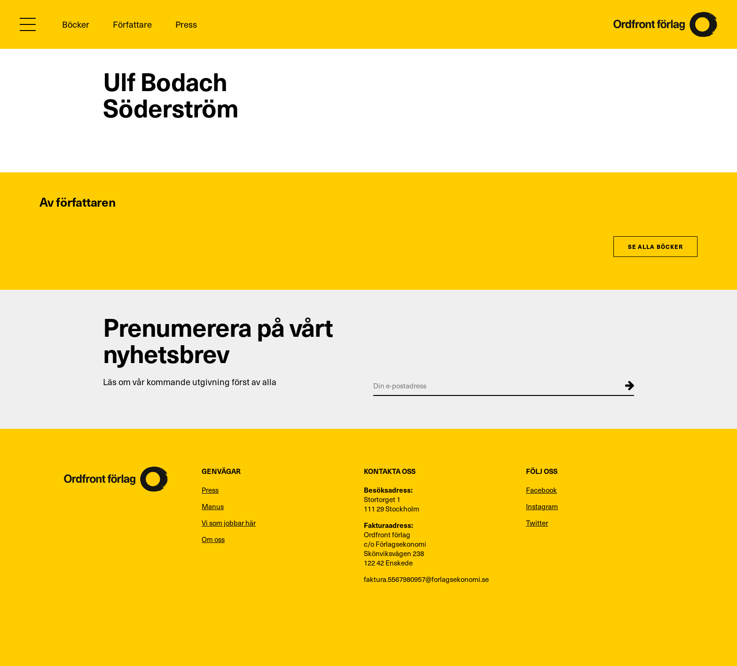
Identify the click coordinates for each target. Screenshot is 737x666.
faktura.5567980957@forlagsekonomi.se (426, 579)
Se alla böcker (655, 246)
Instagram (542, 506)
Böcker (75, 24)
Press (186, 24)
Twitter (537, 522)
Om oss (213, 539)
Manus (213, 506)
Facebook (541, 490)
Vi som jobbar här (229, 522)
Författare (132, 24)
